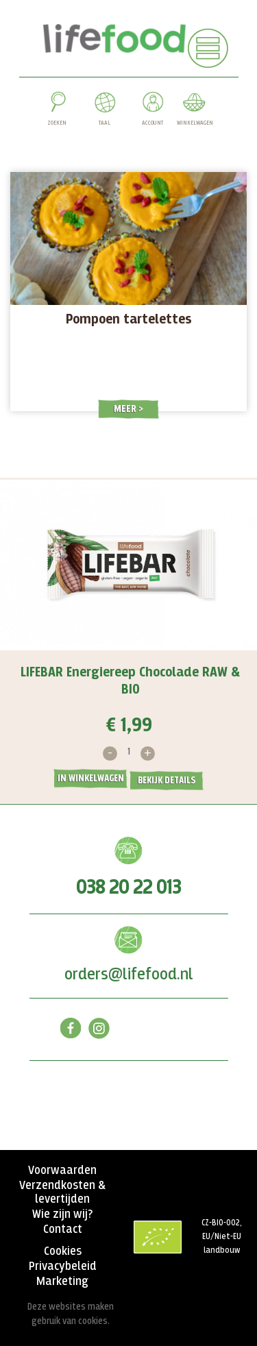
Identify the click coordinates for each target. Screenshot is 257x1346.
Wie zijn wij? (62, 1214)
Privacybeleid (63, 1266)
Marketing (62, 1281)
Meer (126, 409)
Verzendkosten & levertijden (62, 1192)
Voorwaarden (62, 1170)
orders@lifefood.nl (128, 974)
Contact (62, 1229)
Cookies (63, 1251)
